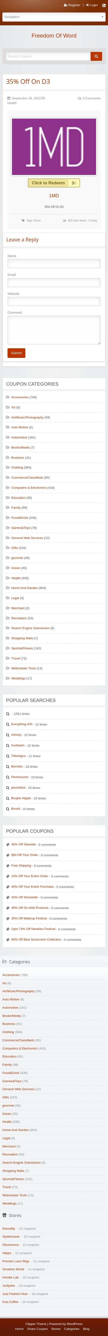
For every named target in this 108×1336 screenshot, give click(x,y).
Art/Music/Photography (27, 417)
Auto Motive (19, 427)
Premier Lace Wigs (15, 1261)
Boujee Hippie (21, 798)
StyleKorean (11, 1236)
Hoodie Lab (10, 1277)
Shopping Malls (22, 638)
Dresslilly (8, 1228)
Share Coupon (37, 1329)
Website (54, 299)
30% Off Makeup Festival (29, 918)
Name (54, 261)
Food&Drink (19, 517)
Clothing (17, 467)
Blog (86, 1329)
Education (18, 498)
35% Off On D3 (28, 81)
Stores (55, 1329)
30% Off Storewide (24, 897)
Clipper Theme (36, 1324)
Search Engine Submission (30, 628)
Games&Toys (20, 528)
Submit (16, 353)
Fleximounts (19, 777)
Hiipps (6, 1253)
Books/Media (20, 447)
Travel (15, 658)
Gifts (14, 548)
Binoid (15, 808)
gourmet (17, 558)
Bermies (17, 766)
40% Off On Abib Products (29, 908)
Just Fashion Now (15, 1294)
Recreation (19, 618)
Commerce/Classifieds (27, 477)
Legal (15, 598)
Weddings (18, 678)
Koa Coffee (10, 1302)
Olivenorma (10, 1245)
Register (72, 5)
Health (11, 103)
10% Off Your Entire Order (29, 876)
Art (13, 407)
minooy (16, 734)
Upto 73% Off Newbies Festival (33, 929)
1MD (54, 195)
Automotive (19, 437)
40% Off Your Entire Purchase (32, 886)
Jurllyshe (8, 1285)
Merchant (18, 608)
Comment (54, 328)
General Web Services (27, 538)
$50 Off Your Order (24, 855)
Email (54, 280)
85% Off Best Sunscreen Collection (36, 939)
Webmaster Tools (23, 668)
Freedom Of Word (54, 35)
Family (16, 507)
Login (92, 5)
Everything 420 (21, 724)
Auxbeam (17, 745)
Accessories (19, 397)
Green (15, 568)
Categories (72, 1329)
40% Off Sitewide (23, 844)
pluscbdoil (18, 787)
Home (19, 1329)
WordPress (74, 1324)
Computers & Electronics (28, 487)
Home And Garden (24, 588)
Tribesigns (18, 756)
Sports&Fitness (22, 648)
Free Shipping (21, 865)
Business (17, 457)
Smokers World (13, 1269)
